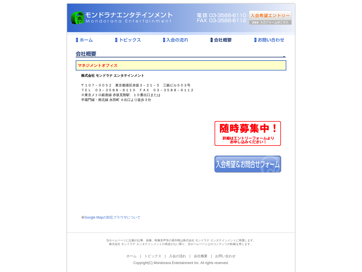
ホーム (131, 256)
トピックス (152, 256)
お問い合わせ (225, 256)
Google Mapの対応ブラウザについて (113, 217)
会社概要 (200, 256)
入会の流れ (177, 256)
